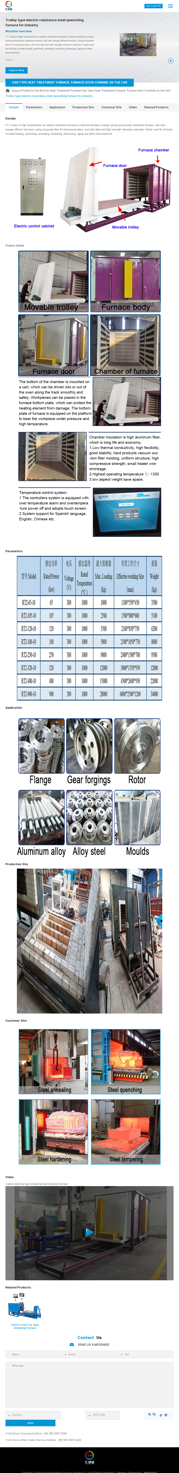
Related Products (156, 108)
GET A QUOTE (153, 6)
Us (89, 1338)
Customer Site (111, 108)
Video (133, 108)
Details (14, 108)
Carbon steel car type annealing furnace (25, 1327)
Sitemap (121, 1467)
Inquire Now (17, 70)
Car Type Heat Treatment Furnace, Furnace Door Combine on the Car (126, 90)
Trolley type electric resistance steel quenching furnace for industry (48, 96)
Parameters (34, 108)
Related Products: (18, 1288)
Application (57, 108)
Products (27, 90)
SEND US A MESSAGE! (93, 1345)
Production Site (83, 108)
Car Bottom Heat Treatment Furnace (58, 90)
